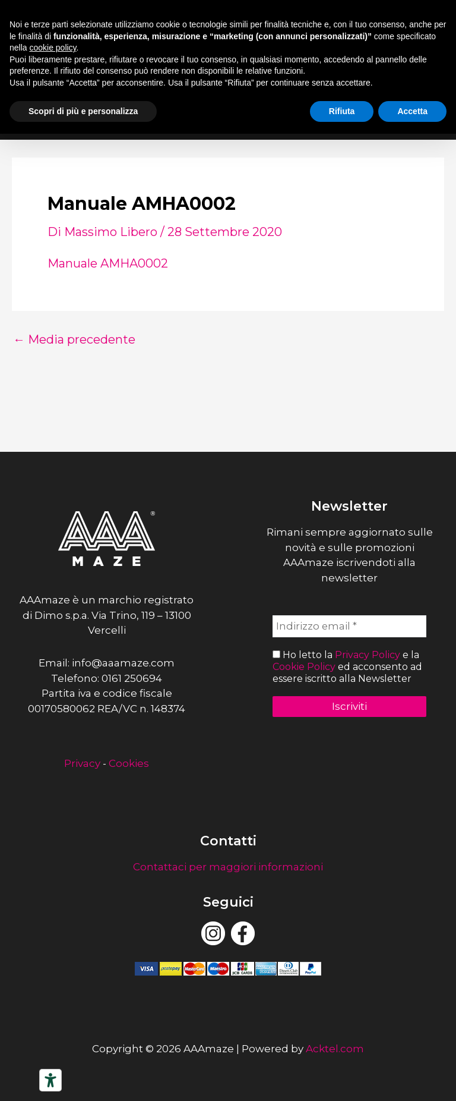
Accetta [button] (412, 111)
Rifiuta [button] (342, 111)
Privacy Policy (367, 655)
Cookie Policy (304, 666)
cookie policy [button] (52, 47)
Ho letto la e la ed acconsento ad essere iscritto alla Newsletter (347, 667)
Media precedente (74, 339)
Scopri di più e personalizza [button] (83, 111)
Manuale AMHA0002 (108, 263)
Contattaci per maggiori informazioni (228, 867)
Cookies (129, 763)
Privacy (82, 763)
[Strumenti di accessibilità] (50, 1080)
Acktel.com (335, 1049)
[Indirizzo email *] (349, 626)
